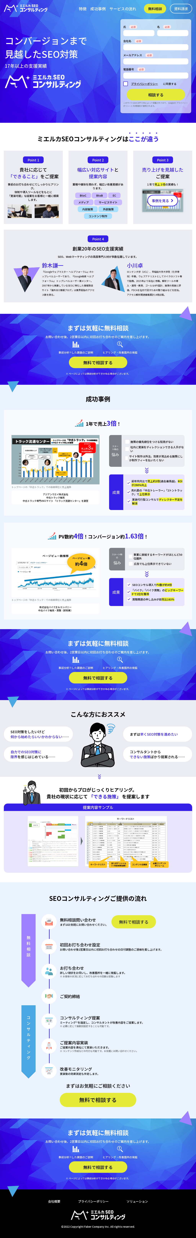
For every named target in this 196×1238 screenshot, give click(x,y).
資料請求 (181, 8)
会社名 (132, 41)
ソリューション (137, 1201)
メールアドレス (138, 55)
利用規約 (137, 105)
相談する (155, 95)
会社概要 (54, 1201)
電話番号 (134, 69)
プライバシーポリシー (144, 84)
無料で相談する (134, 922)
